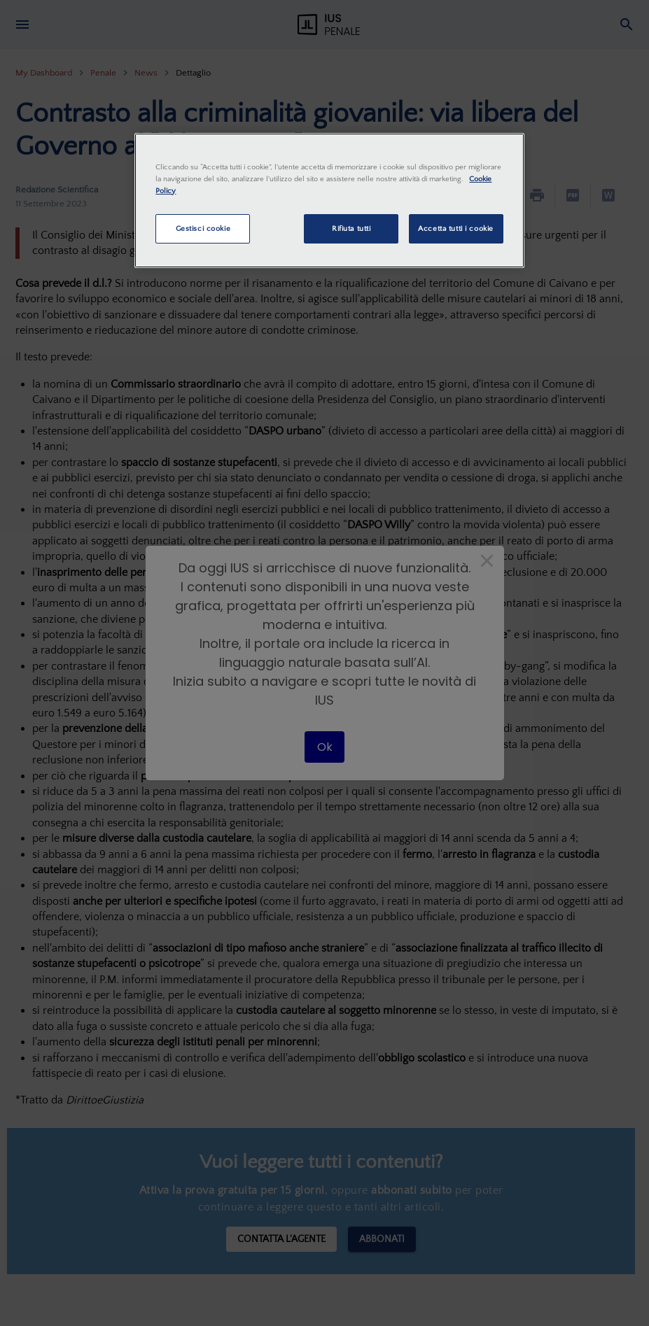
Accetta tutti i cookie (456, 228)
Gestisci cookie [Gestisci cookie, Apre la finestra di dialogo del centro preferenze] (203, 228)
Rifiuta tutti (351, 228)
